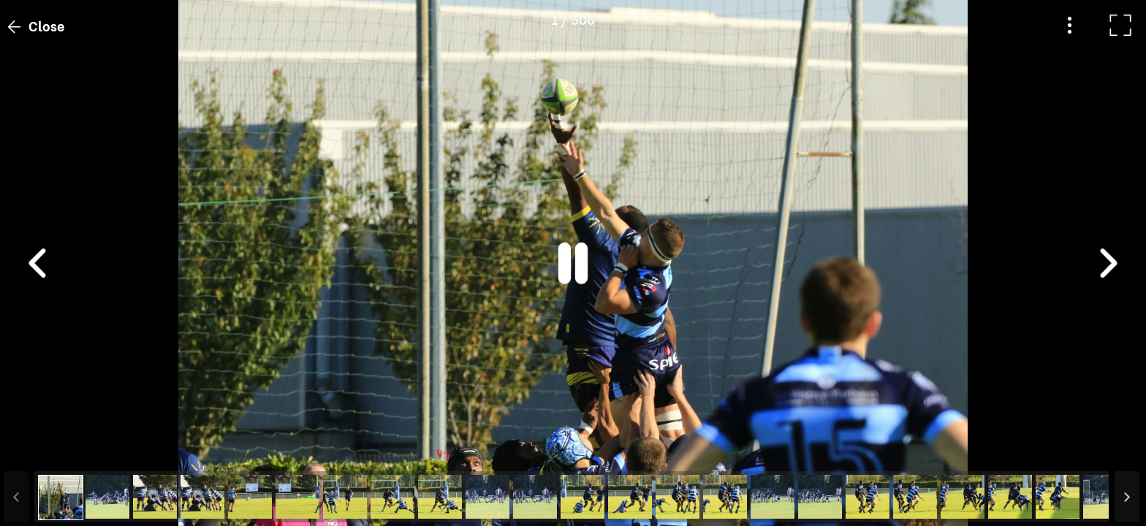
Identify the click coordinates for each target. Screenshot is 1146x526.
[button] (39, 451)
